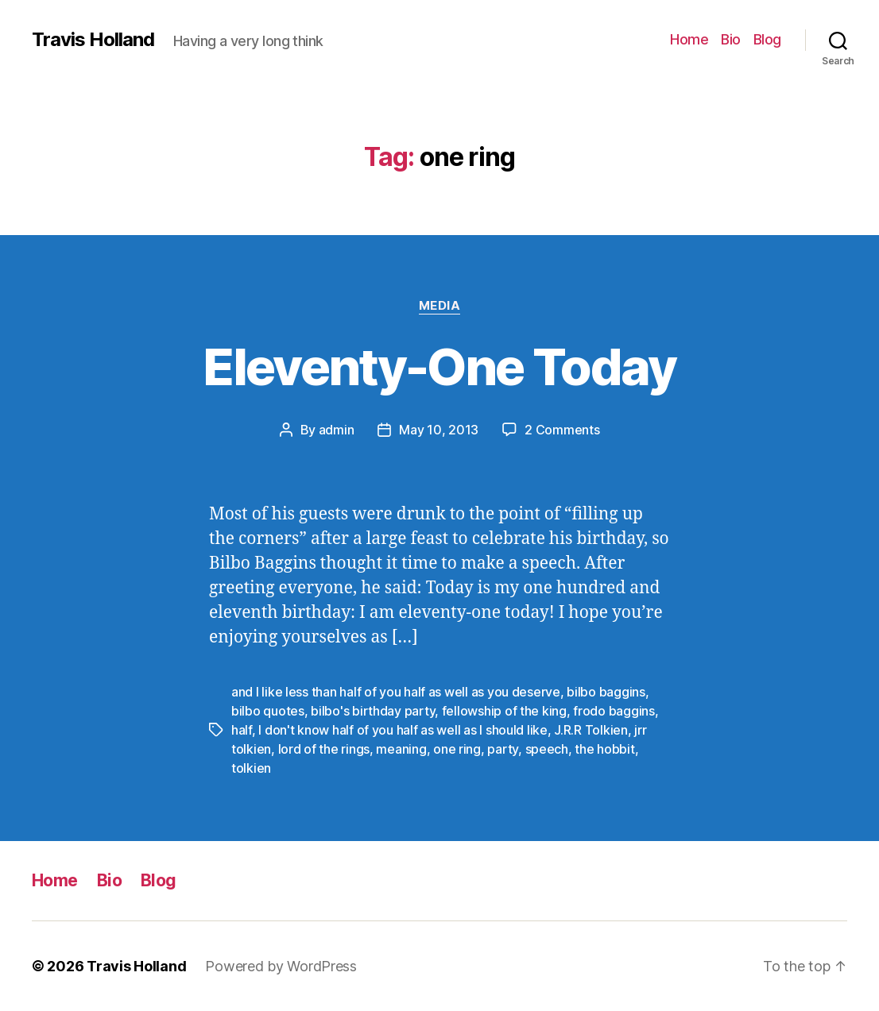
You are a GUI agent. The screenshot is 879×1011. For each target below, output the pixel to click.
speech (546, 749)
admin (336, 430)
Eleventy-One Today (439, 366)
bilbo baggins (606, 692)
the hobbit (604, 749)
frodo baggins (614, 711)
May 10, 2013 (438, 430)
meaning (401, 749)
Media (440, 306)
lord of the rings (324, 749)
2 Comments (562, 430)
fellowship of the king (504, 711)
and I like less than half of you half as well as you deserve (395, 692)
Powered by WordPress (281, 966)
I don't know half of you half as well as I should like (402, 730)
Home (689, 39)
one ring (457, 749)
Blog (767, 39)
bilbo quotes (267, 711)
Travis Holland (93, 39)
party (502, 749)
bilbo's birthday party (373, 711)
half (241, 730)
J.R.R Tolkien (591, 730)
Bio (731, 39)
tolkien (251, 768)
